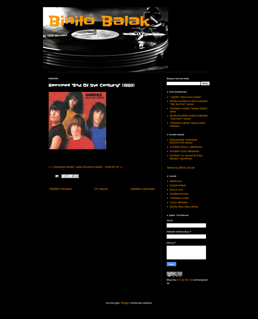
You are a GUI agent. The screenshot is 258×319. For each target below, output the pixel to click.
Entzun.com (176, 189)
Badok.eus (176, 181)
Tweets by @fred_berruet (181, 167)
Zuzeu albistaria (179, 202)
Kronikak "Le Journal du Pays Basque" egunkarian (186, 157)
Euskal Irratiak (178, 185)
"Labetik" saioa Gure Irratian (185, 97)
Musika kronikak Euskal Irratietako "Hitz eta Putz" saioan (189, 103)
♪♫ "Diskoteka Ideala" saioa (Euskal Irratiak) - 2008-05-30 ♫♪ (85, 166)
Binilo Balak (99, 21)
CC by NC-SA (185, 279)
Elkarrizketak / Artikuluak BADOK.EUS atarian (183, 141)
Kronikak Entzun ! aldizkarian (186, 146)
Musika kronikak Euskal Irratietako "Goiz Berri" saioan (189, 117)
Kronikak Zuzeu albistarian (184, 151)
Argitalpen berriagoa (60, 188)
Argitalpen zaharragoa (142, 188)
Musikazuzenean (179, 193)
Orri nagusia (101, 188)
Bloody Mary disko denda (184, 206)
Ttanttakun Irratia (179, 198)
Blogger (125, 302)
